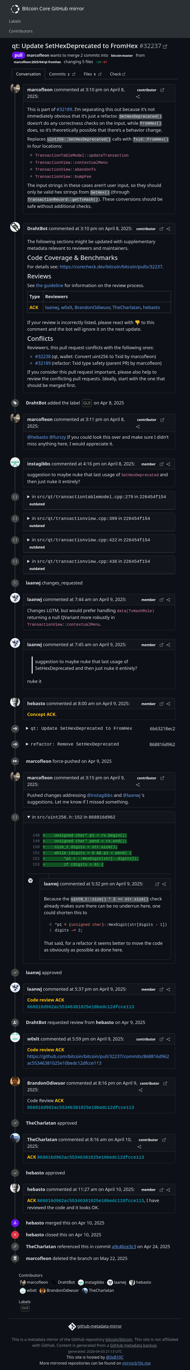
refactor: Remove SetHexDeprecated (75, 744)
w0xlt (66, 307)
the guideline (49, 285)
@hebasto (37, 437)
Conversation (28, 74)
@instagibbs (100, 795)
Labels (15, 21)
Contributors (21, 31)
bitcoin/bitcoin (119, 1339)
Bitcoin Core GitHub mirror (46, 9)
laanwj (52, 307)
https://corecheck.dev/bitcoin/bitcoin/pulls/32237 (111, 267)
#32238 (43, 356)
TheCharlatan (127, 307)
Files (92, 74)
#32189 (64, 109)
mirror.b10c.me (136, 1363)
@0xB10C (114, 1357)
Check (117, 74)
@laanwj (132, 795)
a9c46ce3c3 (124, 1246)
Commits (62, 74)
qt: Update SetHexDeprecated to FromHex (81, 728)
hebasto (151, 307)
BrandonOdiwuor (92, 307)
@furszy (57, 437)
